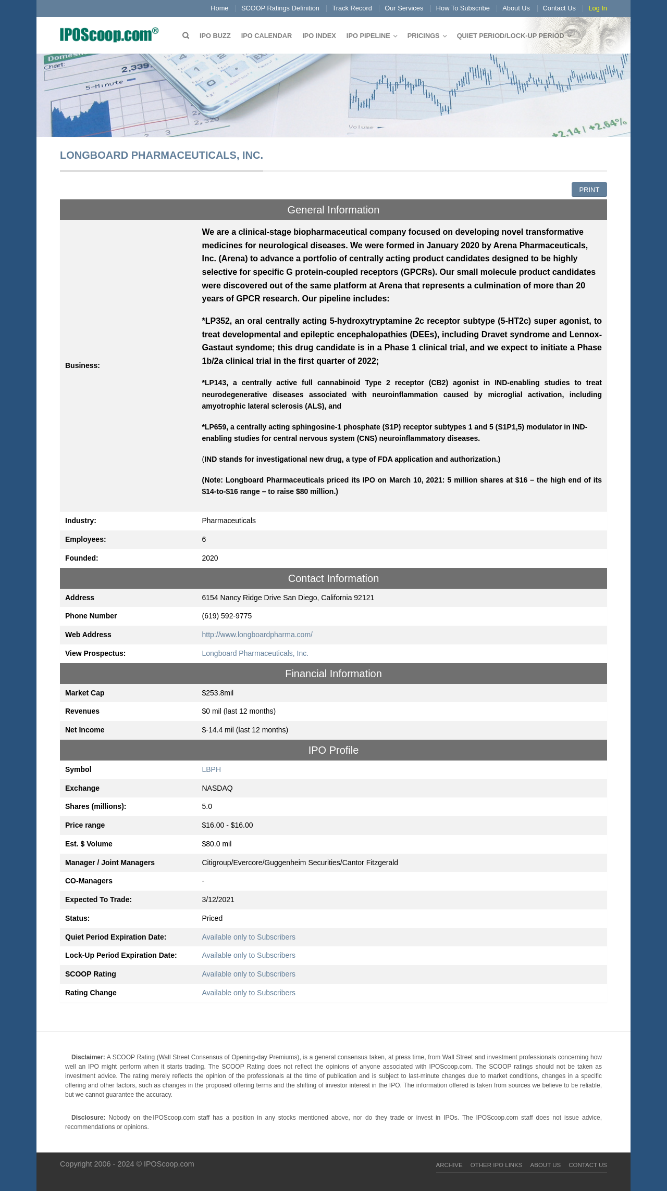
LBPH (211, 769)
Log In (597, 8)
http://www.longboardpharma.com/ (257, 634)
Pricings (423, 36)
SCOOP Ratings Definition (280, 8)
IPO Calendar (266, 36)
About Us (516, 8)
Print (589, 190)
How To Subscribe (463, 8)
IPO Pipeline (368, 36)
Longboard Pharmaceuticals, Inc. (255, 653)
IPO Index (319, 36)
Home (219, 8)
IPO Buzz (215, 36)
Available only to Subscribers (249, 937)
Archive (449, 1165)
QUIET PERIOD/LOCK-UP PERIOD (510, 36)
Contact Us (559, 8)
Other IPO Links (497, 1165)
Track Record (352, 8)
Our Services (404, 8)
